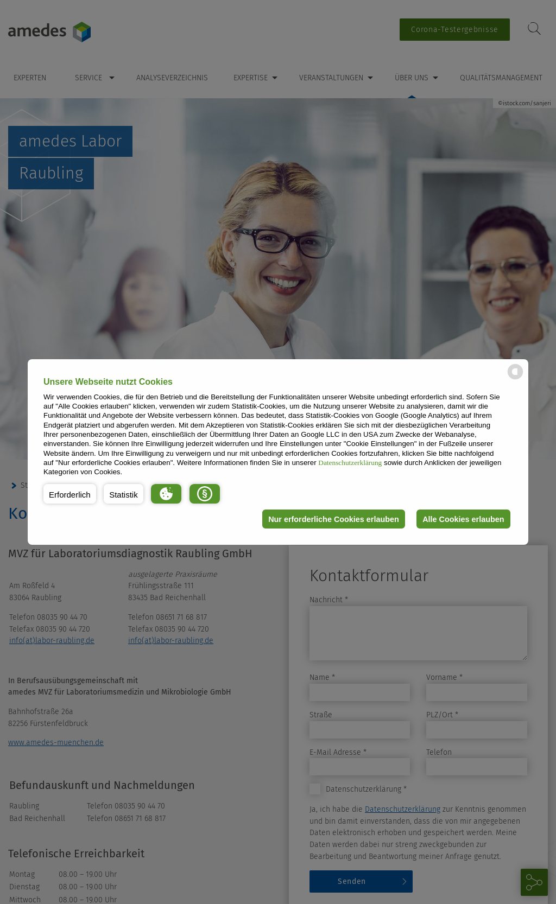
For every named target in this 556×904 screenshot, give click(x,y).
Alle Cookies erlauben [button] (463, 519)
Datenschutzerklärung (350, 463)
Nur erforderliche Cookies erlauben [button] (333, 519)
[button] (69, 494)
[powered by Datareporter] (515, 378)
